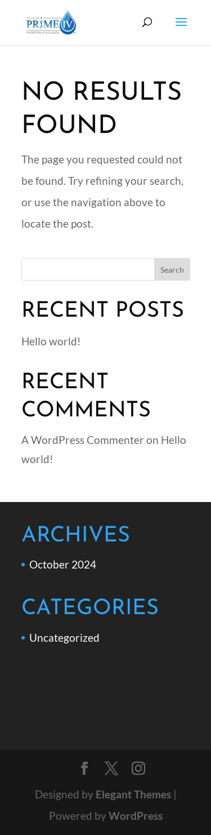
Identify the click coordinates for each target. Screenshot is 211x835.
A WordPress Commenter (82, 439)
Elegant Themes (133, 794)
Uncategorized (64, 637)
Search (172, 269)
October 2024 (62, 564)
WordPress (136, 815)
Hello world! (51, 341)
